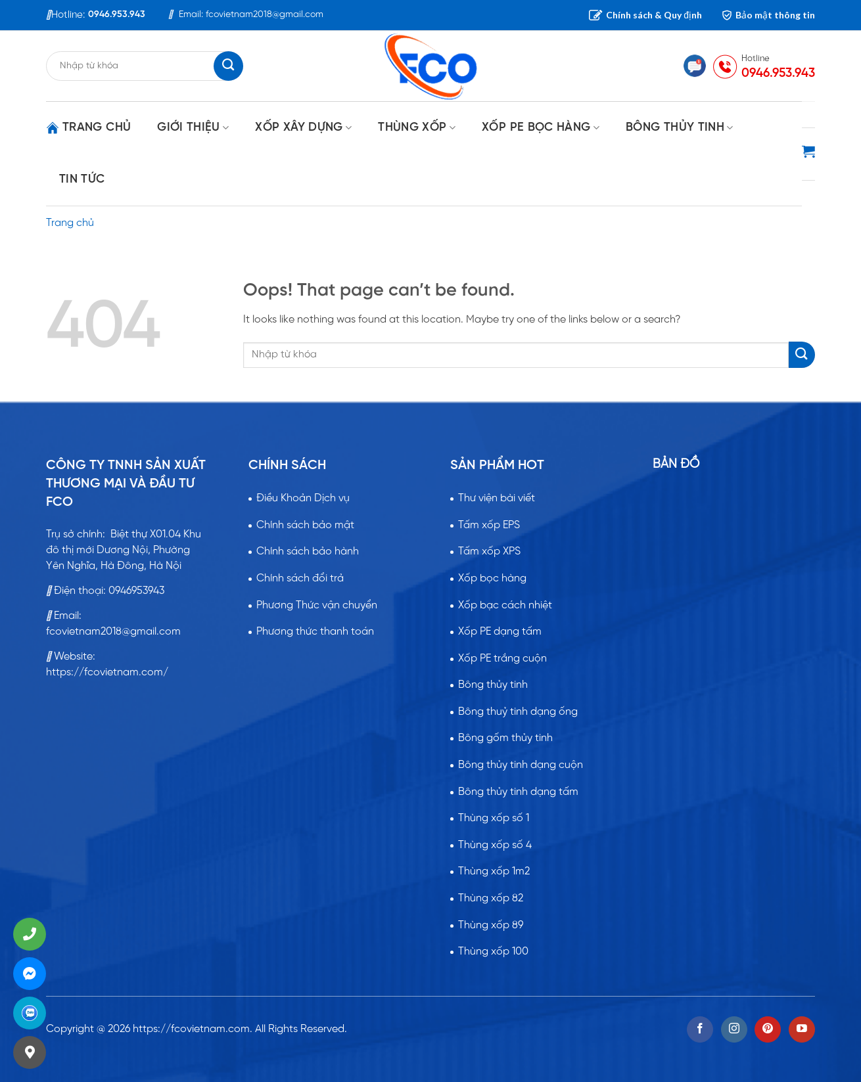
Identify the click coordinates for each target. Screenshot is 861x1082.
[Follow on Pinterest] (768, 1029)
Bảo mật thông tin (768, 14)
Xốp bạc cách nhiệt (505, 605)
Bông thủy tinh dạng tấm (518, 792)
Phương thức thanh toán (315, 631)
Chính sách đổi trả (300, 578)
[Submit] (802, 355)
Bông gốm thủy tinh (505, 738)
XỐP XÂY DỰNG (303, 128)
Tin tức (82, 179)
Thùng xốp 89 (490, 925)
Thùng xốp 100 (493, 951)
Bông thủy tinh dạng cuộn (520, 765)
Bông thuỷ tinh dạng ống (518, 711)
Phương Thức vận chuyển (316, 605)
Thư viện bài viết (496, 498)
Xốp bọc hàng (492, 578)
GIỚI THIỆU (193, 128)
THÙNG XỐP (416, 128)
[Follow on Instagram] (734, 1029)
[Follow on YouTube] (802, 1029)
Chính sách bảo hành (307, 551)
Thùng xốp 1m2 (494, 871)
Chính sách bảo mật (305, 525)
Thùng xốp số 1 (493, 818)
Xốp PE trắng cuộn (502, 658)
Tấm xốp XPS (489, 551)
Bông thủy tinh (493, 684)
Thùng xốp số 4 (495, 845)
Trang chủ (88, 128)
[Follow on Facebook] (700, 1029)
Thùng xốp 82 (490, 898)
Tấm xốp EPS (489, 525)
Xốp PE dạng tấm (500, 631)
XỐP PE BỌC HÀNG (540, 128)
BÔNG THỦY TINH (679, 128)
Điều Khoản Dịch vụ (303, 498)
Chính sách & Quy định (645, 14)
